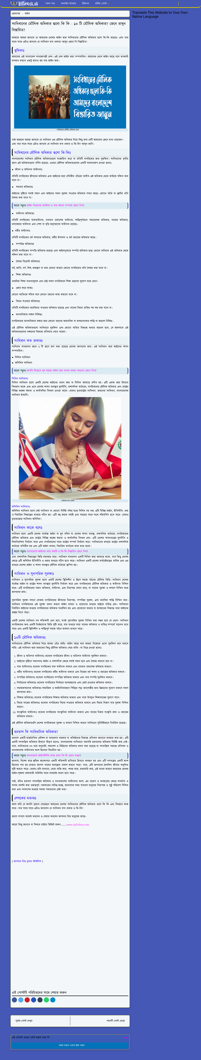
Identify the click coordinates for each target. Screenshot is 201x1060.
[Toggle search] (187, 4)
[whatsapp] (170, 4)
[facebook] (164, 4)
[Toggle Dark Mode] (182, 3)
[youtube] (175, 4)
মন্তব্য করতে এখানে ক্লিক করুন (70, 1045)
